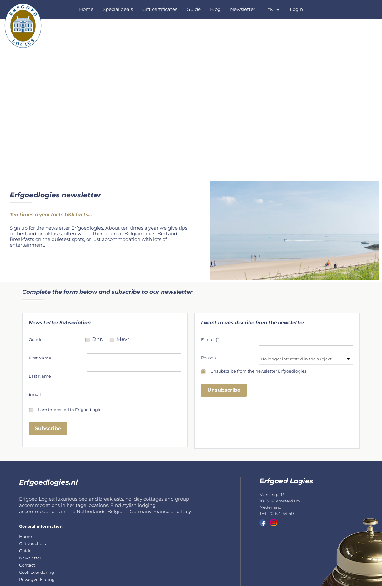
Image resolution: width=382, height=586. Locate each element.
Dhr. (97, 339)
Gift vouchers (32, 543)
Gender (36, 339)
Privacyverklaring (37, 579)
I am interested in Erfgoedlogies (70, 410)
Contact (27, 565)
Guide (194, 9)
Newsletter (242, 9)
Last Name (40, 376)
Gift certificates (159, 9)
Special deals (118, 9)
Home (86, 9)
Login (296, 9)
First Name (40, 357)
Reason (208, 357)
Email (35, 394)
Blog (215, 9)
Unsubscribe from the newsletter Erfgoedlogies (258, 371)
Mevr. (123, 339)
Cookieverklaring (36, 572)
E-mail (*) (210, 339)
